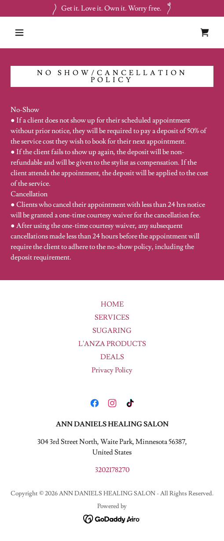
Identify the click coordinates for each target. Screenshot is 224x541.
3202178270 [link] (112, 469)
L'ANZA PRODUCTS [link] (112, 343)
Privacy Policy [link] (112, 370)
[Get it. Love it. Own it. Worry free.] (112, 8)
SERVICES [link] (112, 317)
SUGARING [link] (112, 330)
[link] (204, 32)
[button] (21, 32)
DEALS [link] (112, 357)
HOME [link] (112, 304)
